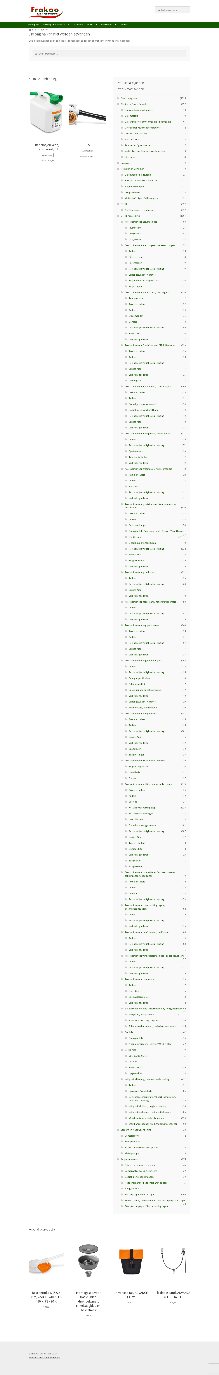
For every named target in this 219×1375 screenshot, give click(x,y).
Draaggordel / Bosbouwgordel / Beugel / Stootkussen (156, 531)
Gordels (133, 321)
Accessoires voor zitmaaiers (139, 979)
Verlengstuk (135, 380)
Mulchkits (134, 486)
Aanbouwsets (136, 298)
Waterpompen (132, 1153)
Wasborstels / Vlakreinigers (143, 707)
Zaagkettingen (136, 754)
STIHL (90, 24)
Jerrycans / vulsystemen (141, 1014)
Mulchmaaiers (132, 139)
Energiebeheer (132, 1141)
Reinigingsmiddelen (139, 678)
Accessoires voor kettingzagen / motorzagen (148, 783)
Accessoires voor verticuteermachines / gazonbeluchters (154, 955)
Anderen (133, 893)
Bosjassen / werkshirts (140, 1090)
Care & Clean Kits (138, 1055)
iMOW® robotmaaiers (136, 133)
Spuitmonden (136, 451)
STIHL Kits (130, 1049)
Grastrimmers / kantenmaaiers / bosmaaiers (148, 121)
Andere (132, 251)
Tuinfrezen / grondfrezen (138, 145)
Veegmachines (132, 192)
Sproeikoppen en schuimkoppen (145, 689)
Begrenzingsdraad (138, 766)
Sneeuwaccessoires (139, 996)
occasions (126, 162)
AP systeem (135, 233)
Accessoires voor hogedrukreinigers (143, 660)
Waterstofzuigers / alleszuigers (141, 198)
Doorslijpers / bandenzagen (139, 1176)
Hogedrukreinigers (134, 186)
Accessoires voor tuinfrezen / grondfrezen (147, 932)
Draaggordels (136, 1038)
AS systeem (135, 239)
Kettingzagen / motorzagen (140, 1194)
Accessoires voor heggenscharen (142, 625)
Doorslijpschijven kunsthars (143, 409)
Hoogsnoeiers (132, 1188)
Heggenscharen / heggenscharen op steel (146, 1182)
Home (35, 29)
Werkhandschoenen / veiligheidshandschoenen (153, 1123)
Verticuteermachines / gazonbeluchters (145, 151)
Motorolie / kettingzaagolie (143, 1020)
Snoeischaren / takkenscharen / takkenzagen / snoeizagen (155, 1200)
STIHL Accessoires (130, 215)
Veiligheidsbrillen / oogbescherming (148, 1106)
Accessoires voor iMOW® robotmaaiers (145, 760)
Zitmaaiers (130, 156)
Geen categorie (129, 98)
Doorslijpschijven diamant (142, 404)
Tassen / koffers (137, 842)
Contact (124, 24)
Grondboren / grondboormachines (143, 127)
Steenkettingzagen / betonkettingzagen (146, 1206)
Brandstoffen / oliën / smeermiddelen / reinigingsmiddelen (155, 1008)
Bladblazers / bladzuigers (138, 174)
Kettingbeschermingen (141, 813)
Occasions (78, 24)
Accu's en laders (137, 304)
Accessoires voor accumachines (141, 221)
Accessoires (107, 24)
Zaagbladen (135, 748)
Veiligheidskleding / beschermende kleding (147, 1079)
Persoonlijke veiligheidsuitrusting (146, 268)
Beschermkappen (138, 525)
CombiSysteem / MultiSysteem (141, 1170)
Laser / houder (136, 819)
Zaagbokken (135, 866)
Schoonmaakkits (137, 684)
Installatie (134, 772)
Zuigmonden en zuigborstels (144, 280)
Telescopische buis (138, 457)
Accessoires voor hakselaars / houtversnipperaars (150, 601)
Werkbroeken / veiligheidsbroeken (146, 1118)
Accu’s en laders (137, 789)
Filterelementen (137, 257)
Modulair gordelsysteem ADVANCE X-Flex (150, 1043)
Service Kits (135, 333)
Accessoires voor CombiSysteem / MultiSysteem (150, 345)
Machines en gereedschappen (140, 209)
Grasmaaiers (131, 115)
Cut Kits (133, 801)
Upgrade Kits (135, 848)
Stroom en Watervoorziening (136, 1129)
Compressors (132, 1135)
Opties (132, 778)
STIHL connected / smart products (143, 1147)
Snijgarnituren (136, 560)
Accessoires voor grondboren (140, 572)
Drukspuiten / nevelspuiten (139, 109)
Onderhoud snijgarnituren (142, 542)
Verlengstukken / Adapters (142, 274)
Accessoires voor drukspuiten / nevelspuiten (147, 433)
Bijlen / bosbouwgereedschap (140, 1165)
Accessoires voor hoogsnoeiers (141, 713)
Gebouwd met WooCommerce (44, 1357)
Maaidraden (135, 537)
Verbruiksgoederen (138, 339)
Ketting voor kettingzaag (142, 807)
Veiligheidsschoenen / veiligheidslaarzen (150, 1112)
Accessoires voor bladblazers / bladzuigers (147, 292)
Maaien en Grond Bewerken (135, 104)
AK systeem (135, 227)
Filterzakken (135, 262)
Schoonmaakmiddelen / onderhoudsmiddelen (152, 1026)
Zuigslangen (135, 286)
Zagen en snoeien (130, 1159)
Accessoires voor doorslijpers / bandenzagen (148, 386)
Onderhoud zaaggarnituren (143, 825)
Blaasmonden (136, 315)
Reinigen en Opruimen (132, 168)
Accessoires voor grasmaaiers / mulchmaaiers (148, 468)
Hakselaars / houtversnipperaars (142, 180)
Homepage (33, 24)
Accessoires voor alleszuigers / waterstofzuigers (150, 245)
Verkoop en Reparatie (54, 24)
